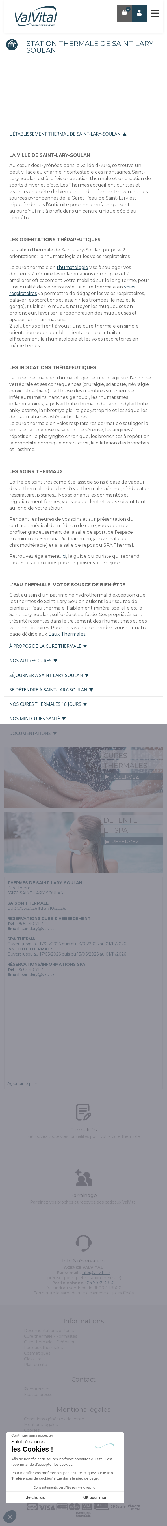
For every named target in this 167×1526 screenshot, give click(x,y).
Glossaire (33, 1359)
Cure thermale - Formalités (50, 1336)
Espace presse (38, 1394)
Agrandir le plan (22, 1083)
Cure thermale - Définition (50, 1342)
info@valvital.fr (96, 1272)
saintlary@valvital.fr (40, 928)
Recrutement (37, 1389)
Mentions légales (41, 1424)
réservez (121, 777)
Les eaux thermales (43, 1347)
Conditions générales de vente (54, 1419)
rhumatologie (72, 267)
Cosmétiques (37, 1353)
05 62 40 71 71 (31, 923)
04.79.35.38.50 (101, 1282)
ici (64, 556)
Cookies (32, 1430)
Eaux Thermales (66, 634)
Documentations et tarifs (49, 1330)
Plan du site (35, 1364)
